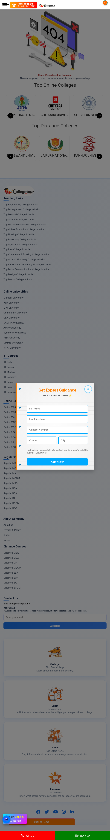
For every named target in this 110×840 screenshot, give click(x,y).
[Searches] (105, 2)
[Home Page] (47, 5)
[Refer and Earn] (23, 5)
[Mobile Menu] (5, 5)
